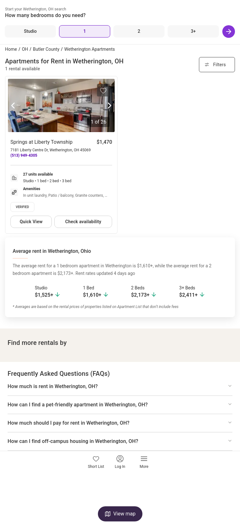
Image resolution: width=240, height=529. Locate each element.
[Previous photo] (13, 105)
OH (25, 49)
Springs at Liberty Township (41, 142)
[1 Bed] (84, 31)
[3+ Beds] (193, 31)
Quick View (31, 221)
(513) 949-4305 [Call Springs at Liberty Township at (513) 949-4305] (23, 155)
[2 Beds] (139, 31)
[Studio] (30, 31)
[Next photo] (110, 105)
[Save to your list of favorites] (103, 90)
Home (11, 49)
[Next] (228, 31)
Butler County (46, 49)
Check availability (83, 221)
